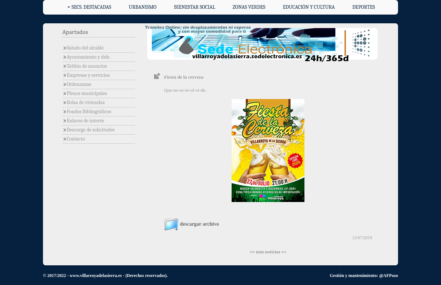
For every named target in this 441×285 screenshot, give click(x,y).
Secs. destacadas (91, 7)
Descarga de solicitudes (88, 130)
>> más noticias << (267, 251)
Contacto (73, 139)
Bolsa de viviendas (83, 102)
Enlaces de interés (83, 121)
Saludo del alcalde (83, 48)
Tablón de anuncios (84, 66)
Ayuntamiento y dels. (86, 57)
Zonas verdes (249, 7)
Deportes (364, 7)
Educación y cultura (309, 7)
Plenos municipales (84, 93)
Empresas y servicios (86, 75)
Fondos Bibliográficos (86, 111)
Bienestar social (194, 7)
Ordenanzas (76, 84)
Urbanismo (143, 7)
